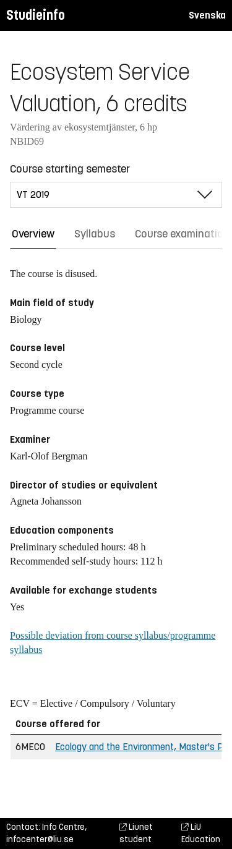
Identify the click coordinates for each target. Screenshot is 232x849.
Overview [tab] (33, 234)
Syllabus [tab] (94, 234)
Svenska (207, 15)
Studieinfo (35, 15)
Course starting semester (70, 169)
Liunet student (136, 833)
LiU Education (200, 833)
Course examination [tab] (182, 234)
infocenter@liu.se (40, 839)
